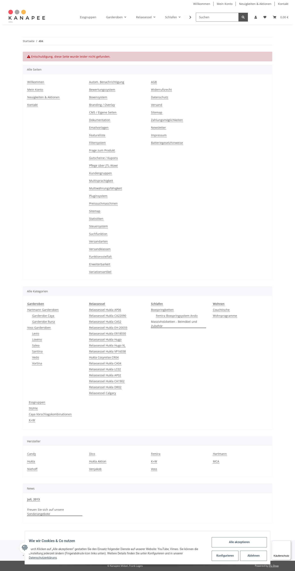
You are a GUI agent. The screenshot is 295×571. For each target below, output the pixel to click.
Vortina (37, 363)
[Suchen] (217, 17)
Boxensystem (98, 97)
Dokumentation (99, 120)
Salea (36, 345)
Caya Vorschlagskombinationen (50, 414)
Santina (37, 351)
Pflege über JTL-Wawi (103, 165)
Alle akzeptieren (236, 542)
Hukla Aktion (97, 461)
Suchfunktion (98, 234)
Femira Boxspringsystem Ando (176, 316)
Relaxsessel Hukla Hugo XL (107, 345)
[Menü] (288, 543)
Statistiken (96, 219)
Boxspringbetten (162, 310)
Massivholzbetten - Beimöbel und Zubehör (174, 324)
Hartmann (220, 454)
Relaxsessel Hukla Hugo (105, 339)
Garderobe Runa (43, 322)
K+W (32, 420)
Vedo (35, 357)
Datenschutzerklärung (45, 557)
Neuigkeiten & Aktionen (255, 4)
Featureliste (97, 135)
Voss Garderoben (39, 328)
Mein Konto (225, 4)
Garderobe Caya (43, 316)
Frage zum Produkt (102, 150)
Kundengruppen (100, 173)
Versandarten (98, 241)
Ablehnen (251, 555)
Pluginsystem (98, 196)
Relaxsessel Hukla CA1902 (107, 381)
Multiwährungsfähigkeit (105, 188)
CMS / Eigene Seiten (103, 112)
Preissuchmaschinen (103, 203)
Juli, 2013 (33, 499)
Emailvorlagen (99, 127)
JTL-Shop (274, 566)
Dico (92, 454)
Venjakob (95, 469)
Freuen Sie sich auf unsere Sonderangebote (45, 512)
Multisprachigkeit (101, 181)
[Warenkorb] (281, 17)
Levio (35, 333)
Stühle (33, 408)
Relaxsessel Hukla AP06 (105, 310)
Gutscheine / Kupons (103, 158)
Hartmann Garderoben (43, 310)
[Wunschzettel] (265, 17)
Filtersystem (97, 143)
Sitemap (94, 211)
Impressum (159, 135)
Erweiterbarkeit (99, 264)
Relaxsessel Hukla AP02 (105, 375)
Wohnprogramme (225, 316)
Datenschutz (159, 97)
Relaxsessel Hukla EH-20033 (108, 328)
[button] (255, 17)
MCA (216, 461)
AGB (154, 82)
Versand (156, 105)
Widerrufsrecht (161, 90)
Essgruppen (37, 402)
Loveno (37, 339)
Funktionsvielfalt (100, 257)
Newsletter (158, 127)
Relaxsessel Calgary (102, 393)
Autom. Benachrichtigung (106, 82)
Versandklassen (100, 249)
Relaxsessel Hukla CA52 (105, 322)
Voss (154, 469)
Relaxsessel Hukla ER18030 (107, 333)
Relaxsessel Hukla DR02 (105, 387)
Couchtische (221, 310)
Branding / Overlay (102, 105)
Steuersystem (98, 226)
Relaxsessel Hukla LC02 (105, 369)
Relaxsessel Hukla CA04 (105, 363)
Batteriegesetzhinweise (167, 143)
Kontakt (283, 4)
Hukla (31, 461)
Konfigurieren (223, 555)
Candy (31, 454)
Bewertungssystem (102, 90)
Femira (155, 454)
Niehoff (32, 469)
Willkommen (201, 4)
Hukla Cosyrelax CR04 (104, 357)
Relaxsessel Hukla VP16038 (107, 351)
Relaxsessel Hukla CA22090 (107, 316)
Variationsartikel (100, 272)
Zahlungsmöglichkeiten (167, 120)
